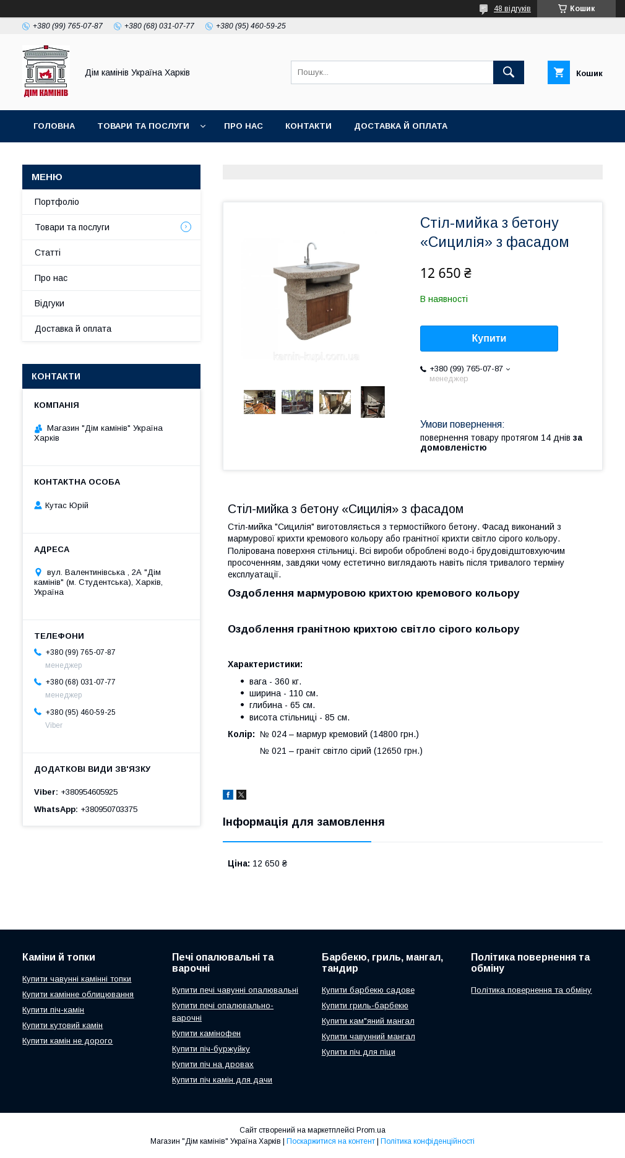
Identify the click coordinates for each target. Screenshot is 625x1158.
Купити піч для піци (358, 1051)
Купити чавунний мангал (368, 1036)
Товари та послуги (143, 126)
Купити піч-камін (53, 1009)
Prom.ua (371, 1130)
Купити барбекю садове (368, 990)
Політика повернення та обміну (531, 990)
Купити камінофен (206, 1033)
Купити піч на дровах (213, 1064)
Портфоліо (57, 202)
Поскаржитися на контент (331, 1141)
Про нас (243, 126)
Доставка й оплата (400, 126)
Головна (54, 126)
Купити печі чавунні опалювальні (235, 990)
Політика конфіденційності (428, 1141)
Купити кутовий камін (62, 1025)
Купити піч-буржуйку (211, 1048)
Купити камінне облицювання (78, 994)
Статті (48, 252)
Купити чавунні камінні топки (76, 978)
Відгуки (49, 303)
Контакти (308, 126)
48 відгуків (512, 8)
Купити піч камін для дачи (222, 1079)
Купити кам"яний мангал (368, 1021)
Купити (489, 338)
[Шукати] (508, 72)
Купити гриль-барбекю (365, 1005)
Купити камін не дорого (67, 1040)
